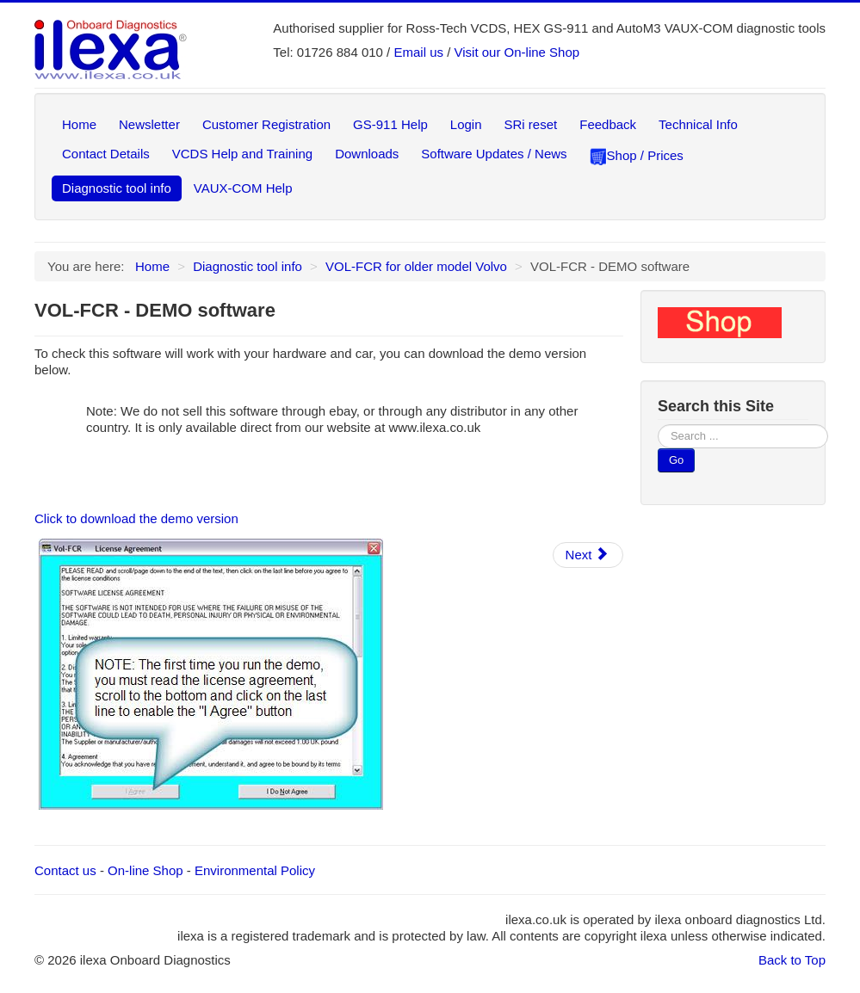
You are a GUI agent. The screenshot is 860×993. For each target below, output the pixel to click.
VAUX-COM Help (243, 188)
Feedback (607, 124)
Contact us (65, 870)
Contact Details (106, 153)
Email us (418, 52)
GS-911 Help (390, 124)
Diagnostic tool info (116, 188)
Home (79, 124)
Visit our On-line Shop (517, 52)
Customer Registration (266, 124)
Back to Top (792, 960)
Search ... (658, 424)
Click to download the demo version (136, 518)
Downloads (367, 153)
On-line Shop (145, 870)
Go (676, 459)
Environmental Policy (255, 870)
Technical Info (698, 124)
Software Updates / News (493, 153)
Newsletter (149, 124)
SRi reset (531, 124)
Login (466, 124)
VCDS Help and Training (242, 153)
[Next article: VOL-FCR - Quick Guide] (588, 555)
